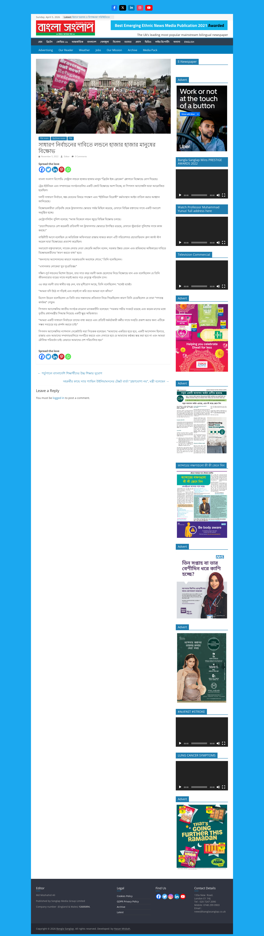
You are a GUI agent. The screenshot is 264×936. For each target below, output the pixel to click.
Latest (120, 912)
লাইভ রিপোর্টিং (162, 42)
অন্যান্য (176, 42)
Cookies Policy (125, 896)
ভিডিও (148, 42)
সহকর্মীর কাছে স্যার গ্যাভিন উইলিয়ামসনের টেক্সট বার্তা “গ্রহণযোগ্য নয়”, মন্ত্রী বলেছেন (116, 381)
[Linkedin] (55, 170)
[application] (202, 184)
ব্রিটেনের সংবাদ (59, 138)
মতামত (127, 42)
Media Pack (150, 50)
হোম (40, 42)
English (189, 42)
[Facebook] (42, 170)
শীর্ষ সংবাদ (44, 138)
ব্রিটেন (49, 42)
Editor (67, 156)
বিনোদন (116, 42)
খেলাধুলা (104, 42)
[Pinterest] (61, 170)
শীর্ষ (70, 138)
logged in (58, 398)
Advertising (46, 50)
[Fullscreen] (223, 195)
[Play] (180, 195)
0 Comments (79, 156)
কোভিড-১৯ (62, 42)
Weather (84, 50)
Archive (132, 50)
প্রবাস (138, 42)
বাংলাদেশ (91, 42)
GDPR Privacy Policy (128, 901)
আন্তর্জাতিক (77, 42)
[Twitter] (48, 170)
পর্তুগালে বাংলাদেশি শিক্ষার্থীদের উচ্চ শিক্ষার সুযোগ (70, 373)
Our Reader (66, 50)
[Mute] (218, 195)
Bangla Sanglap (65, 28)
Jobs (98, 50)
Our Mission (114, 50)
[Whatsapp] (68, 170)
